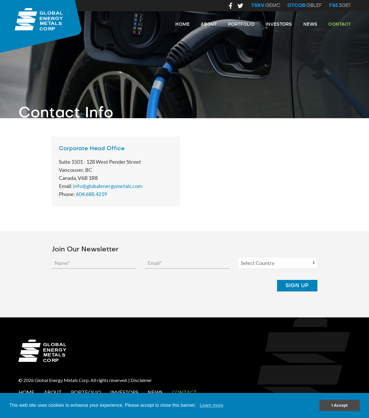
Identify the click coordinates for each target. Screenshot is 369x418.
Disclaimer (141, 380)
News (310, 24)
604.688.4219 (91, 194)
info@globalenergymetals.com (107, 186)
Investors (279, 24)
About (209, 24)
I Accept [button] (339, 405)
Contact (339, 24)
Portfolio (241, 24)
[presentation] (225, 285)
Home (182, 24)
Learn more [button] (211, 405)
